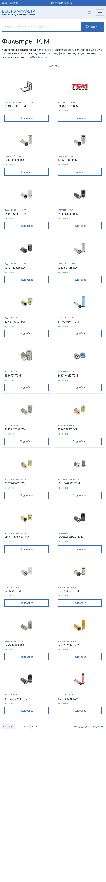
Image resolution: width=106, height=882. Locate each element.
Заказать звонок (10, 3)
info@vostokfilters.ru (39, 57)
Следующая (96, 726)
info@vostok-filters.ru (61, 3)
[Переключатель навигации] (100, 12)
